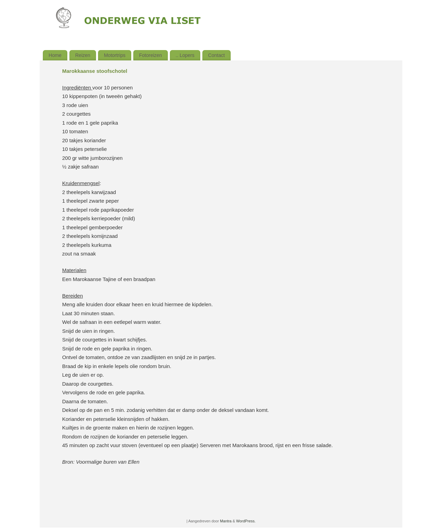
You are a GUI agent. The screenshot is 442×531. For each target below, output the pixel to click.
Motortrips (114, 55)
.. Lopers (185, 55)
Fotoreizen (150, 55)
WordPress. (246, 521)
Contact (216, 55)
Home (55, 55)
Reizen (82, 55)
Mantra (226, 521)
